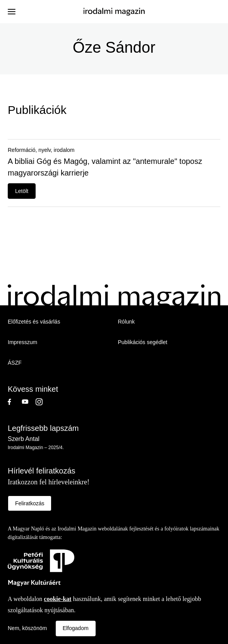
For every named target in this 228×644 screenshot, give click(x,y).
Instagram (43, 402)
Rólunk (126, 322)
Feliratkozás (29, 503)
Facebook (15, 402)
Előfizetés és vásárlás (34, 322)
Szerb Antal (23, 439)
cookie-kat (57, 599)
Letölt (21, 191)
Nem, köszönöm (27, 628)
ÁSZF (15, 363)
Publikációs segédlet (143, 342)
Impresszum (22, 342)
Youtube (29, 402)
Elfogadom (76, 628)
